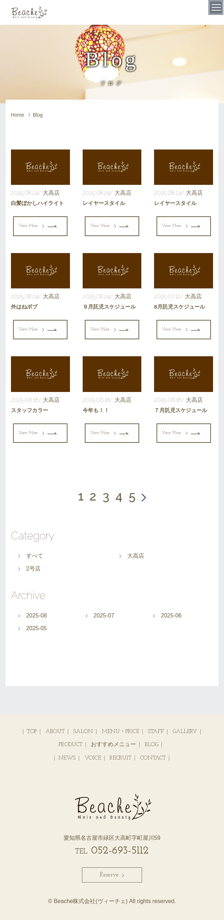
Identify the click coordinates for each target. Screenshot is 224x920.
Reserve (112, 875)
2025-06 (171, 616)
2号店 (33, 569)
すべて (34, 556)
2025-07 (104, 616)
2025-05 (36, 628)
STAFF (156, 731)
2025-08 (36, 616)
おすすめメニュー (113, 745)
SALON (83, 731)
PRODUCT (70, 745)
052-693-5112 (112, 850)
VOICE (92, 758)
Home (17, 115)
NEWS (67, 758)
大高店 (135, 556)
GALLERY (185, 731)
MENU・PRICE (120, 731)
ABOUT (55, 731)
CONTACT (153, 758)
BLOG (151, 745)
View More (31, 226)
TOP (32, 731)
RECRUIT (120, 758)
